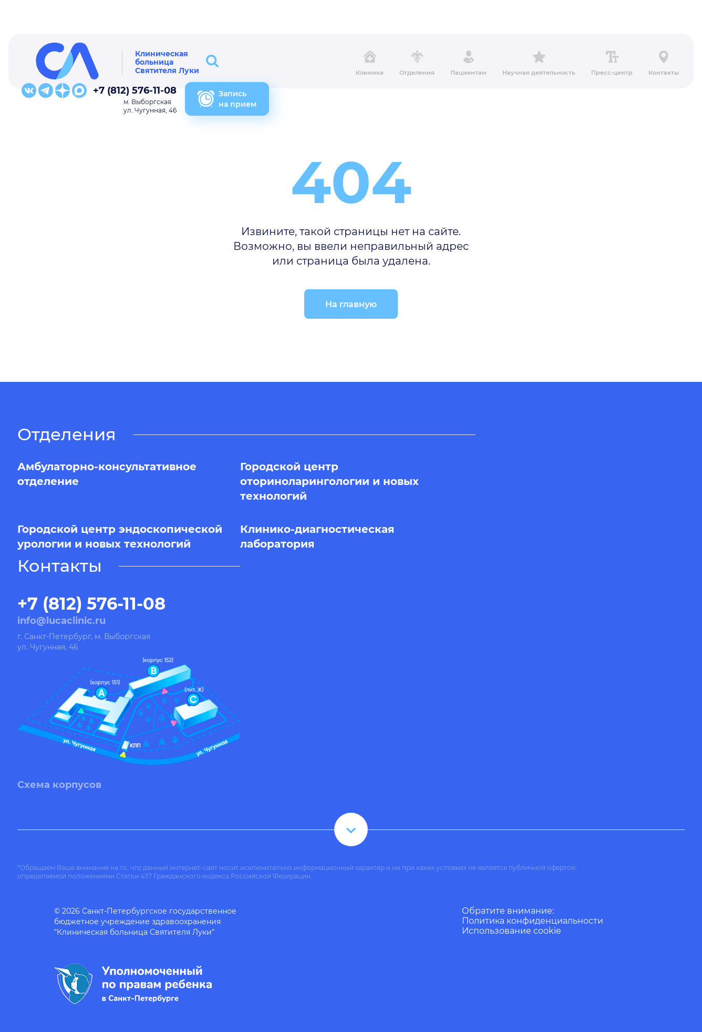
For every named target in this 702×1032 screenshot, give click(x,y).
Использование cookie (511, 931)
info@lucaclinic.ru (61, 620)
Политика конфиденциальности (532, 921)
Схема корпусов (59, 785)
